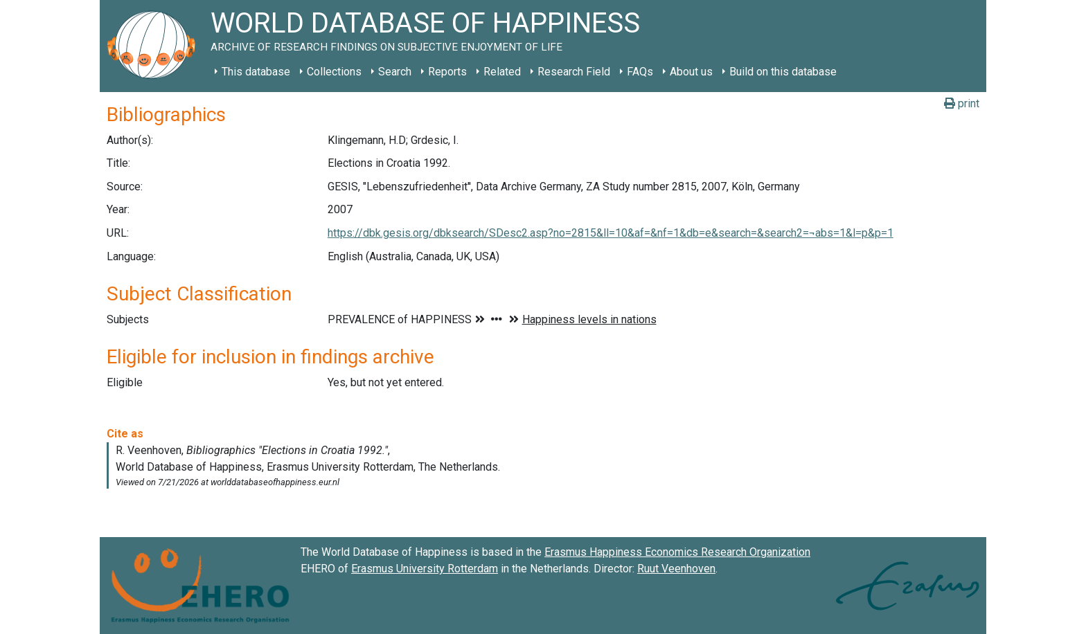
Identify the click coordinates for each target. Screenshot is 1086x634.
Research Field (573, 71)
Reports (447, 71)
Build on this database (783, 71)
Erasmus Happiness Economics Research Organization (677, 552)
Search (394, 71)
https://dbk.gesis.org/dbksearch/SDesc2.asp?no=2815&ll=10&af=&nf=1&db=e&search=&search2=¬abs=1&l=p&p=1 (610, 232)
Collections (334, 71)
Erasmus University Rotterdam (424, 568)
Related (502, 71)
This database (256, 71)
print (961, 103)
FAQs (640, 71)
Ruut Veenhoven (676, 568)
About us (691, 71)
